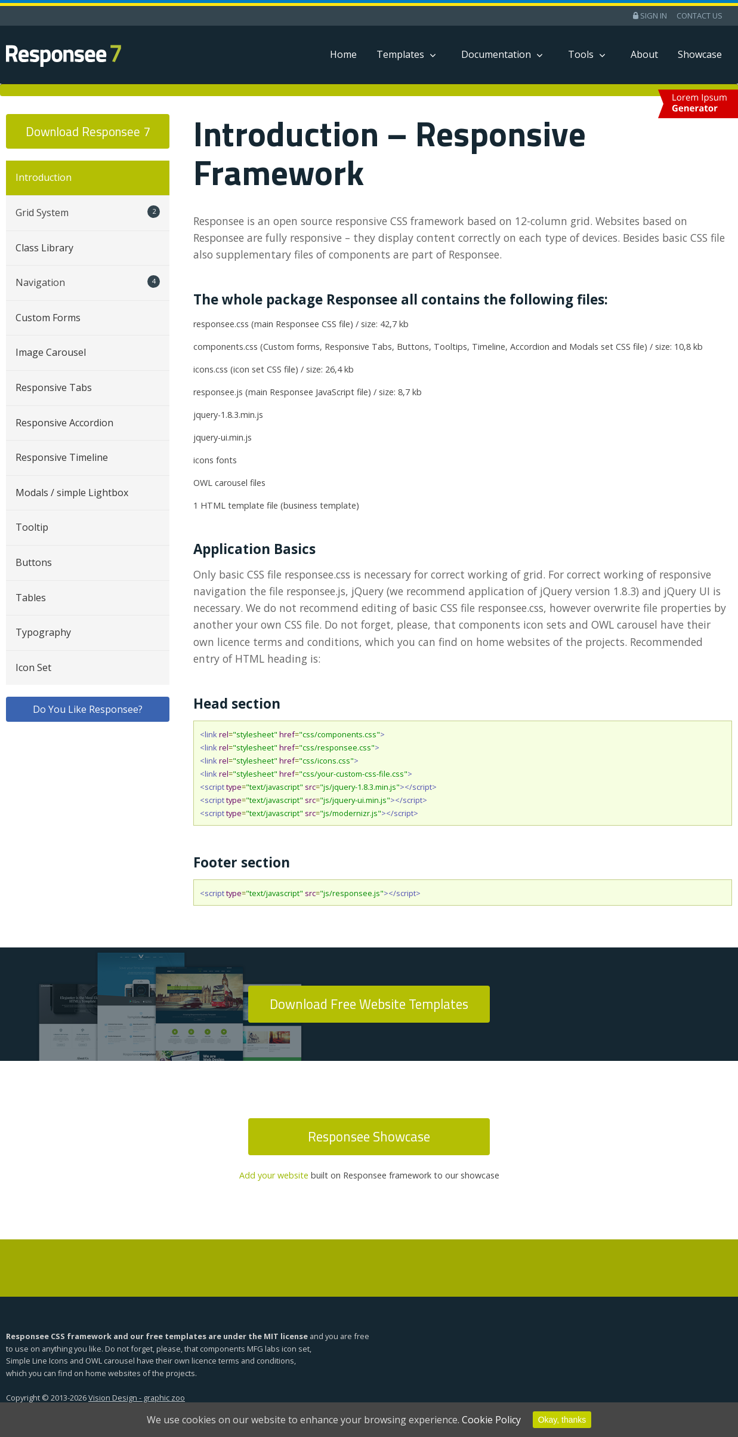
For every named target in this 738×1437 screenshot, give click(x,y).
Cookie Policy (491, 1419)
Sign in (650, 15)
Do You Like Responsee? (88, 709)
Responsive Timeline (62, 457)
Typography (43, 632)
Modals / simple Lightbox (72, 492)
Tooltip (32, 527)
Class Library (44, 247)
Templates (400, 54)
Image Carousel (51, 352)
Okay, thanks (562, 1419)
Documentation (496, 54)
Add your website (273, 1175)
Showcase (700, 54)
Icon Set (33, 667)
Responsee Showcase (369, 1137)
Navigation (88, 282)
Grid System (88, 212)
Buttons (34, 562)
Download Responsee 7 (88, 131)
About (644, 54)
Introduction (44, 177)
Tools (581, 54)
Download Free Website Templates (369, 1004)
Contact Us (699, 15)
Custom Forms (48, 317)
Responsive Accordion (64, 422)
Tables (31, 597)
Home (343, 54)
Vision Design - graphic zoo (136, 1397)
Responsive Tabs (54, 387)
